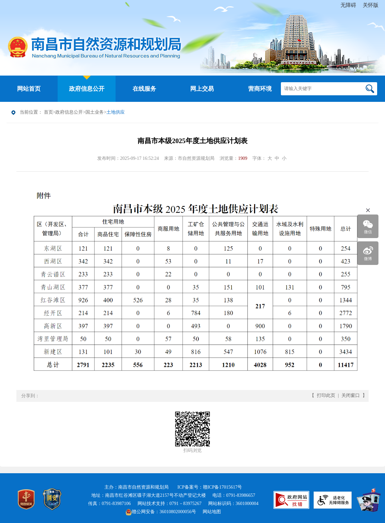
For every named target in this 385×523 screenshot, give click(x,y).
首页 (48, 112)
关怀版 (370, 5)
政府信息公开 (69, 112)
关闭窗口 (350, 395)
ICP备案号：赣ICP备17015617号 (209, 487)
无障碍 (348, 5)
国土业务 (94, 112)
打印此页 (326, 395)
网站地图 (212, 511)
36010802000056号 (177, 511)
